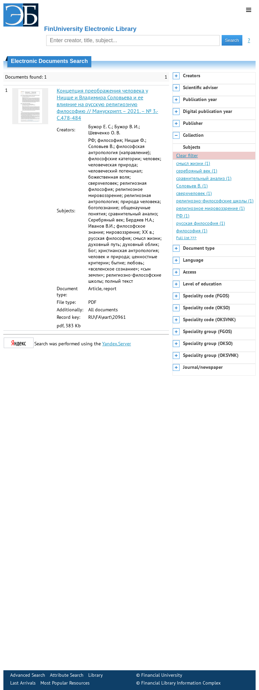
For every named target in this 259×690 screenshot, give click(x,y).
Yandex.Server (116, 344)
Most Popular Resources (65, 683)
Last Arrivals (23, 683)
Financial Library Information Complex (181, 683)
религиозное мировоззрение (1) (210, 208)
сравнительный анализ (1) (204, 178)
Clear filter (187, 155)
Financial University (161, 675)
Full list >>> (186, 237)
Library (95, 675)
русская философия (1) (200, 223)
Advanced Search (27, 675)
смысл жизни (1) (193, 163)
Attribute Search (67, 675)
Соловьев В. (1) (192, 186)
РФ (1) (182, 216)
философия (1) (191, 231)
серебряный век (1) (196, 171)
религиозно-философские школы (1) (215, 201)
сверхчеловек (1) (194, 193)
